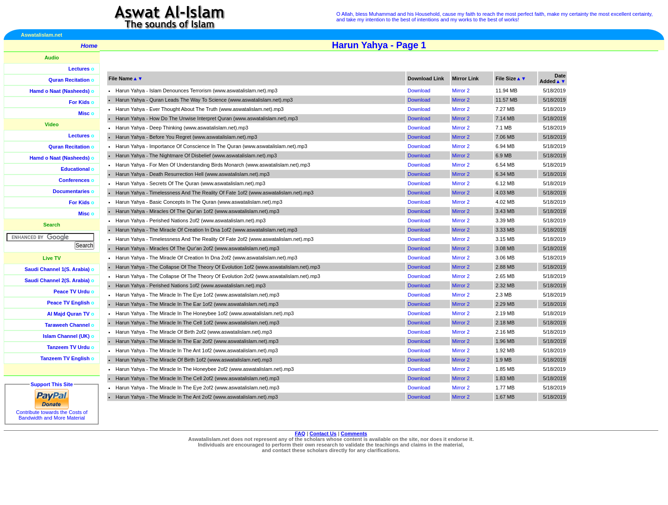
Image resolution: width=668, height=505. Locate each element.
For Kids (79, 102)
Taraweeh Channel (67, 325)
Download (419, 90)
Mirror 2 (461, 90)
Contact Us (322, 433)
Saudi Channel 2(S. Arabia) (57, 280)
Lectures (79, 68)
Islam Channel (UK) (66, 336)
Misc (84, 113)
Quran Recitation (69, 80)
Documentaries (71, 191)
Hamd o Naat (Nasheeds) (60, 91)
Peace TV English (68, 302)
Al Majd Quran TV (68, 314)
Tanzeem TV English (65, 358)
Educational (75, 169)
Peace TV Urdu (72, 291)
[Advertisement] (624, 209)
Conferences (74, 180)
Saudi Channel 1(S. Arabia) (57, 269)
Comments (354, 433)
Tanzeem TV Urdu (68, 347)
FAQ (300, 433)
